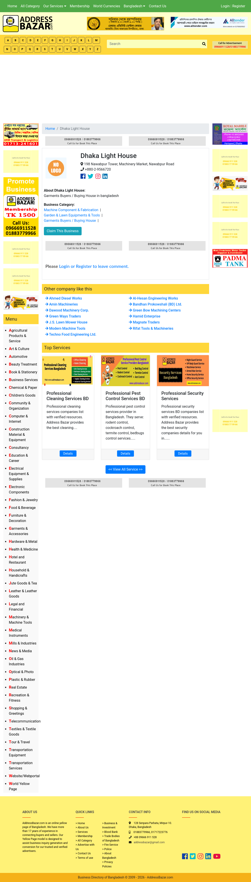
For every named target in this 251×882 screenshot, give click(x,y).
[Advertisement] (125, 88)
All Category (30, 6)
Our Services (54, 6)
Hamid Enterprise (144, 316)
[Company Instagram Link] (97, 176)
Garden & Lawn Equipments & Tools (72, 215)
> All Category (84, 840)
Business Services (23, 380)
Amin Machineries (61, 304)
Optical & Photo (21, 672)
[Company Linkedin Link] (105, 176)
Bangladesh (134, 6)
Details (68, 453)
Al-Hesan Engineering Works (153, 298)
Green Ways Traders (63, 316)
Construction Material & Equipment (19, 434)
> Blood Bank (110, 831)
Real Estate (18, 687)
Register (238, 6)
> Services (82, 831)
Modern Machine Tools (65, 328)
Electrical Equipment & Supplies (19, 473)
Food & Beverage (22, 508)
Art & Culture (19, 349)
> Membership (84, 836)
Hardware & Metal (23, 541)
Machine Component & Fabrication (71, 210)
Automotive (18, 356)
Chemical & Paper (23, 388)
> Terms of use (84, 857)
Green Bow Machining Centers (155, 310)
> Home (80, 823)
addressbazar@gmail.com (149, 842)
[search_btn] (204, 44)
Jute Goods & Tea (23, 583)
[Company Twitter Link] (90, 176)
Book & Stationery (23, 372)
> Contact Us (83, 853)
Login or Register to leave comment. (94, 266)
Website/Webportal (24, 776)
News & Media (20, 651)
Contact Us (157, 6)
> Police (107, 849)
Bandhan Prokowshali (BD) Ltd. (155, 304)
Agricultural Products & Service (18, 335)
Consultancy (19, 448)
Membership (80, 6)
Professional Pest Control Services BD (125, 396)
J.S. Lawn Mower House (66, 322)
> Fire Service (110, 844)
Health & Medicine (23, 549)
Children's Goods (22, 395)
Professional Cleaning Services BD (68, 396)
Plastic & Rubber (22, 680)
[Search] (154, 44)
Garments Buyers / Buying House (70, 220)
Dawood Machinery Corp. (67, 310)
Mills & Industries (22, 643)
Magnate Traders (144, 322)
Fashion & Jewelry (23, 500)
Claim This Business (63, 231)
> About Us (82, 827)
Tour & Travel (19, 742)
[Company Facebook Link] (83, 176)
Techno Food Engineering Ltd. (70, 334)
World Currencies (106, 6)
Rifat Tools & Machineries (151, 328)
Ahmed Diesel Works (63, 298)
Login (225, 6)
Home (12, 6)
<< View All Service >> (125, 469)
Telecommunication (25, 721)
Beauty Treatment (23, 364)
